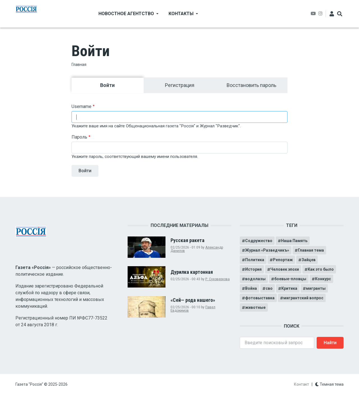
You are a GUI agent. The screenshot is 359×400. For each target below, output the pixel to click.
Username (81, 106)
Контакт (301, 384)
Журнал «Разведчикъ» (267, 250)
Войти (121, 85)
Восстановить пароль (251, 85)
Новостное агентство (126, 13)
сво (269, 288)
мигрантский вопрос (303, 298)
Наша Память (294, 240)
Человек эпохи (284, 269)
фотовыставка (260, 298)
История (253, 269)
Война (251, 288)
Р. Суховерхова (217, 279)
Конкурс (323, 279)
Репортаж (283, 260)
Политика (254, 260)
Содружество (258, 240)
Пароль (79, 137)
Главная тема (311, 250)
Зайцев (309, 260)
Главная (79, 64)
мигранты (316, 288)
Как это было (321, 269)
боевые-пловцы (290, 279)
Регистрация (179, 85)
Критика (289, 288)
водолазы (255, 279)
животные (255, 307)
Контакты (181, 13)
